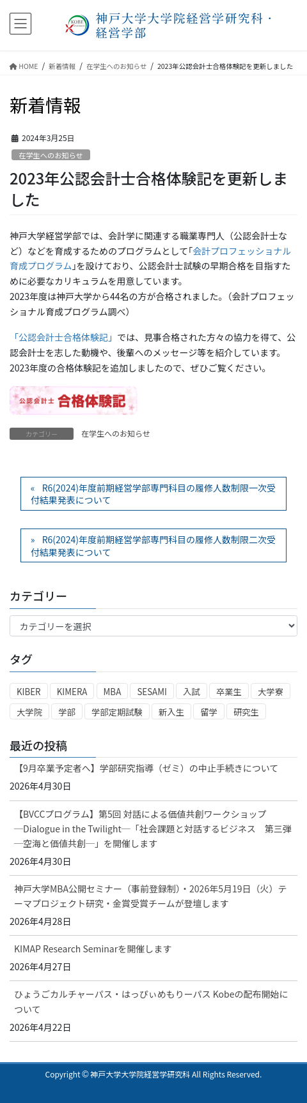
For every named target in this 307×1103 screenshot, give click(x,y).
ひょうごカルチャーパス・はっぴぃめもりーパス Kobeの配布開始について (151, 1001)
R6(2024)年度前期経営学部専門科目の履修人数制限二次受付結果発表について (153, 546)
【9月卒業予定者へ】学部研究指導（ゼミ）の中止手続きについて (146, 768)
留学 (208, 712)
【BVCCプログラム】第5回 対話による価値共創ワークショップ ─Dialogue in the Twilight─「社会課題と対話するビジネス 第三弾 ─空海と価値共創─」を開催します (153, 828)
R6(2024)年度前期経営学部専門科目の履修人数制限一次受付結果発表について (153, 494)
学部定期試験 (117, 712)
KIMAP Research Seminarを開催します (92, 948)
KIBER (29, 692)
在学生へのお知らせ (51, 155)
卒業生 (229, 692)
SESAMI (152, 692)
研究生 (246, 712)
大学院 (29, 712)
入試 (191, 692)
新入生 (171, 712)
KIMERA (72, 692)
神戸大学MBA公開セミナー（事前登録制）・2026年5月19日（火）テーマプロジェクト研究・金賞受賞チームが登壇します (150, 896)
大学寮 (270, 692)
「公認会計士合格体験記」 (63, 337)
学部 (66, 712)
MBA (113, 692)
